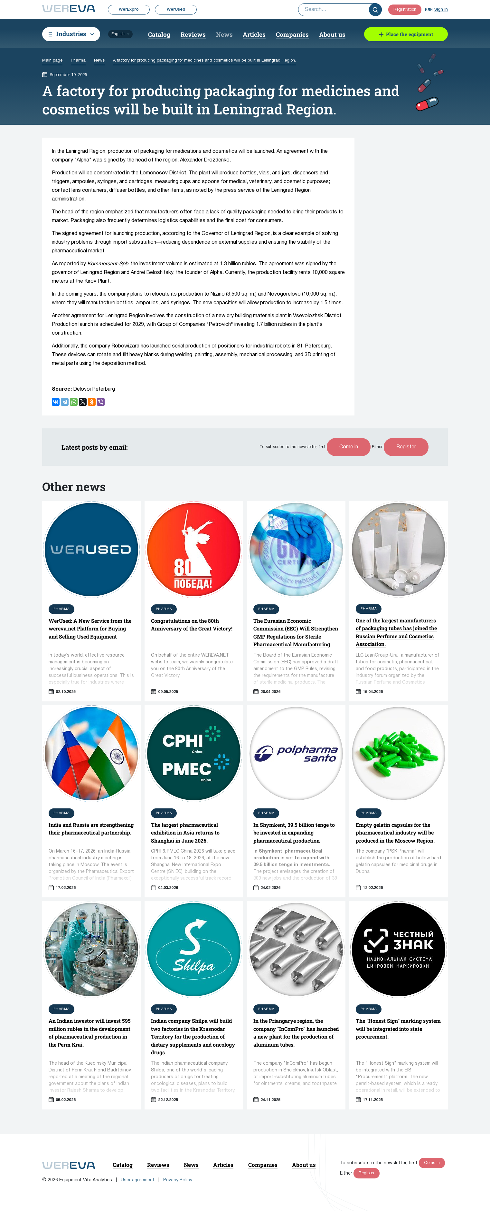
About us (332, 34)
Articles (254, 34)
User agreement (138, 1180)
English (118, 34)
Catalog (159, 34)
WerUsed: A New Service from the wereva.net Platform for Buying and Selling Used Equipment (90, 628)
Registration (404, 10)
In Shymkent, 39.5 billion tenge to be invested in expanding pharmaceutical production (294, 832)
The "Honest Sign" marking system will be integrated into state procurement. (398, 1028)
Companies (292, 34)
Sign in (441, 9)
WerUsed (176, 9)
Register (406, 447)
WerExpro (129, 9)
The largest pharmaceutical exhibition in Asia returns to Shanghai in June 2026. (185, 832)
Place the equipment (409, 34)
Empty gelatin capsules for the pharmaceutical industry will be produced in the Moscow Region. (395, 832)
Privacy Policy (177, 1180)
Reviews (193, 34)
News (224, 34)
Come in (348, 447)
